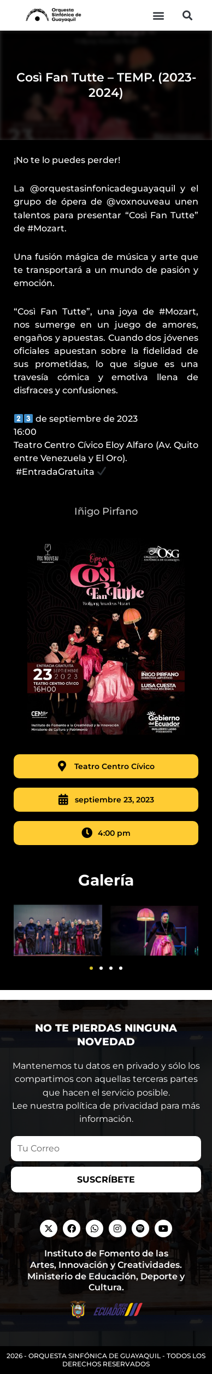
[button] (158, 16)
